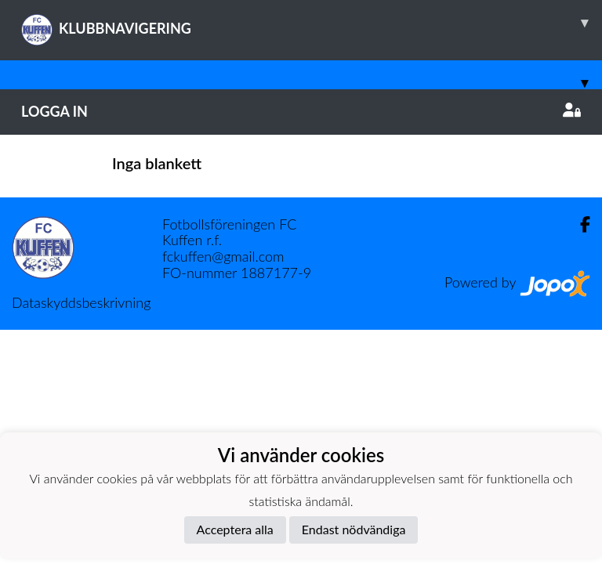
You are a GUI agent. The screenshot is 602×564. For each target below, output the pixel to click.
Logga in (301, 111)
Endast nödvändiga (354, 529)
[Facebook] (579, 224)
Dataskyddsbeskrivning (81, 302)
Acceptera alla (235, 529)
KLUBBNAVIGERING (311, 22)
